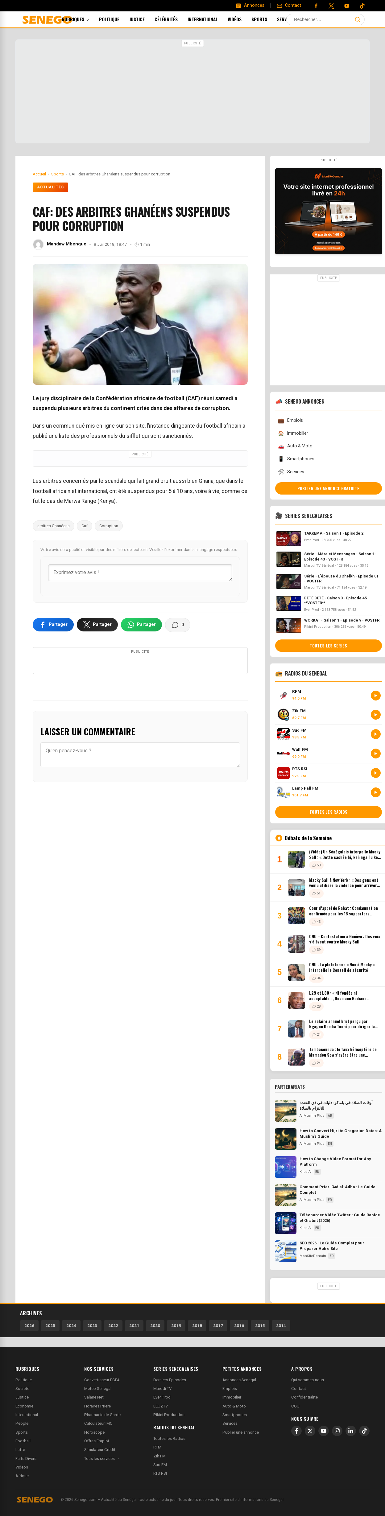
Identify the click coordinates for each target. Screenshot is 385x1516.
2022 (113, 1325)
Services (297, 19)
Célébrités (174, 19)
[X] (310, 1431)
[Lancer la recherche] (357, 19)
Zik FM (159, 1456)
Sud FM (160, 1464)
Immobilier (293, 433)
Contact (298, 1388)
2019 (176, 1325)
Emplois (290, 421)
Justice (145, 19)
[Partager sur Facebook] (53, 624)
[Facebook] (316, 6)
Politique (117, 19)
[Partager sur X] (97, 624)
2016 (239, 1325)
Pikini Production (168, 1414)
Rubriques (83, 19)
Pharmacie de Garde (102, 1414)
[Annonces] (249, 5)
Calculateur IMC (98, 1423)
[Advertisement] (192, 92)
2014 (281, 1325)
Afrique (22, 1475)
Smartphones (296, 459)
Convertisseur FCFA (102, 1380)
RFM (157, 1447)
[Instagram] (337, 1431)
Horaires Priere (97, 1406)
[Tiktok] (362, 6)
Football (23, 1441)
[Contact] (288, 5)
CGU (295, 1406)
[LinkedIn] (351, 1431)
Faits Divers (25, 1458)
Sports (267, 19)
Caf (84, 526)
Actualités (50, 187)
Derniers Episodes (169, 1380)
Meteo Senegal (97, 1388)
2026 (29, 1325)
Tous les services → (102, 1458)
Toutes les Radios (169, 1438)
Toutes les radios (328, 812)
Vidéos (243, 19)
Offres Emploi (96, 1441)
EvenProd (162, 1397)
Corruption (108, 526)
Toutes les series (328, 646)
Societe (22, 1388)
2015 (260, 1325)
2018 (197, 1325)
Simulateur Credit (99, 1449)
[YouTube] (347, 6)
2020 (155, 1325)
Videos (21, 1467)
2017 (218, 1325)
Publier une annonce (240, 1432)
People (21, 1423)
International (211, 19)
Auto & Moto (295, 446)
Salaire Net (94, 1397)
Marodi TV (162, 1388)
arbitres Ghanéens (53, 526)
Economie (24, 1406)
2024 (71, 1325)
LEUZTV (160, 1406)
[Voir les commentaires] (177, 625)
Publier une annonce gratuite (328, 488)
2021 (134, 1325)
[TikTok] (364, 1431)
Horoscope (94, 1432)
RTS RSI (160, 1473)
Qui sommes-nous (307, 1380)
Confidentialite (304, 1397)
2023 (92, 1325)
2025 (50, 1325)
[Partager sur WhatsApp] (141, 624)
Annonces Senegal (239, 1380)
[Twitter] (331, 6)
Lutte (20, 1449)
